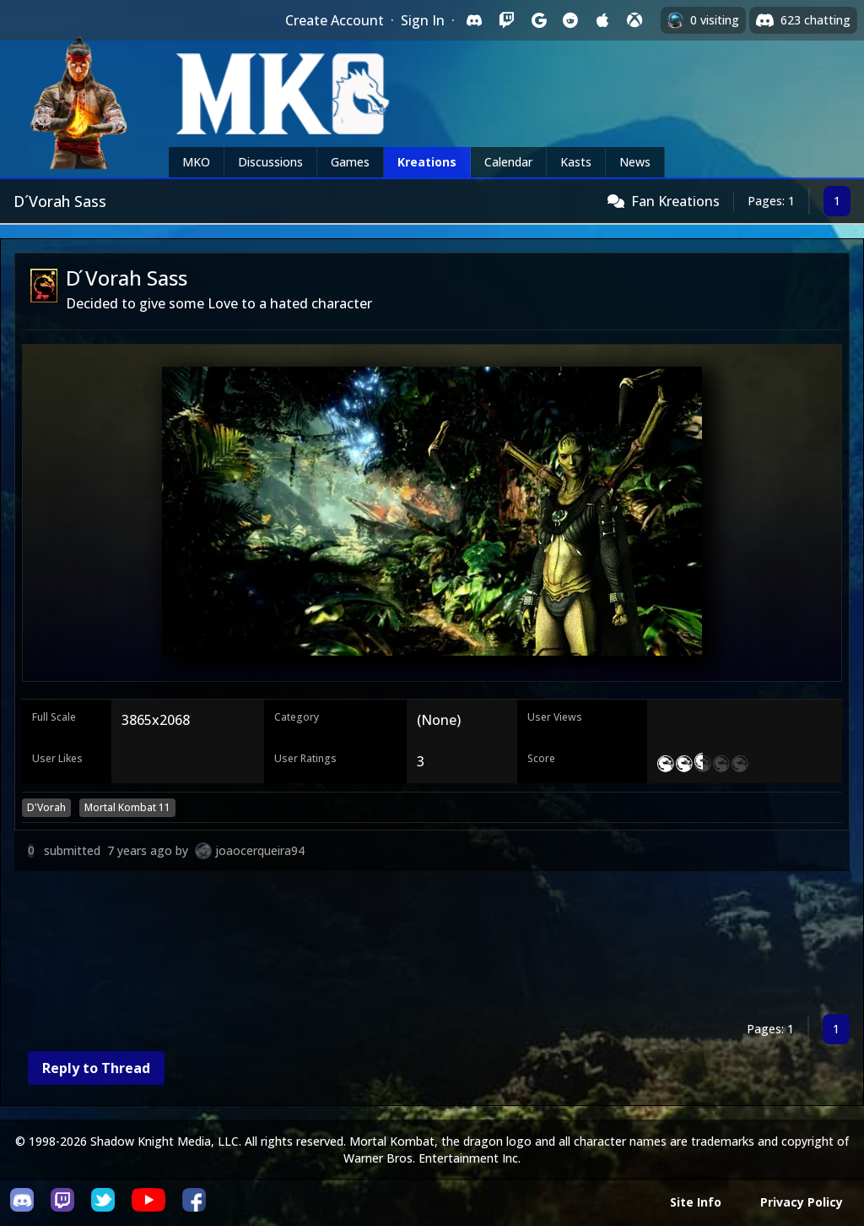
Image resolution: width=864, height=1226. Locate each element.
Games (350, 162)
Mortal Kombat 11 (127, 807)
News (635, 162)
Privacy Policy (801, 1202)
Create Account (334, 20)
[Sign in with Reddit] (570, 20)
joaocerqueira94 (260, 850)
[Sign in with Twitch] (506, 20)
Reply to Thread (96, 1068)
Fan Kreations (675, 201)
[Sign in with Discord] (474, 20)
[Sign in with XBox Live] (634, 20)
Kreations (426, 162)
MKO (196, 162)
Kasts (575, 162)
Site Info (695, 1202)
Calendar (508, 162)
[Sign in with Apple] (602, 20)
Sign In (423, 20)
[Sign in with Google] (538, 20)
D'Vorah (46, 807)
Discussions (270, 162)
